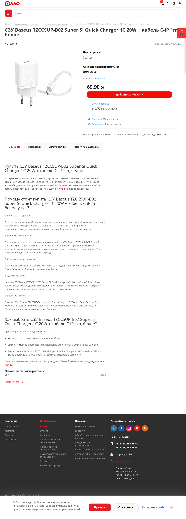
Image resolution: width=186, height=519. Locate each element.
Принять (100, 507)
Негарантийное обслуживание (48, 448)
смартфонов (51, 269)
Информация (48, 420)
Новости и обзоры (85, 426)
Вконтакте (114, 428)
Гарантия (80, 430)
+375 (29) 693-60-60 (127, 443)
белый (88, 58)
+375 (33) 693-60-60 (127, 447)
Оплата (44, 430)
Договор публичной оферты (90, 453)
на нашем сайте (43, 305)
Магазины (10, 439)
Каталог (44, 426)
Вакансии (10, 435)
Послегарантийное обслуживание (50, 441)
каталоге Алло (33, 361)
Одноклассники (145, 428)
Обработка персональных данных (89, 436)
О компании (11, 426)
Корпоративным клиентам (89, 449)
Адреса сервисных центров (90, 458)
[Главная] (12, 3)
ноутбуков (62, 188)
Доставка (45, 435)
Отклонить (125, 507)
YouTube (137, 428)
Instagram (129, 428)
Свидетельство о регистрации (84, 444)
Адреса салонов (124, 461)
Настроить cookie (153, 507)
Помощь (80, 420)
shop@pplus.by (124, 454)
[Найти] (177, 13)
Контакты (10, 430)
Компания (11, 420)
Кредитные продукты (51, 465)
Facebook (121, 428)
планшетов (50, 188)
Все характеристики (94, 78)
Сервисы (45, 461)
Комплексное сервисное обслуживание (53, 455)
